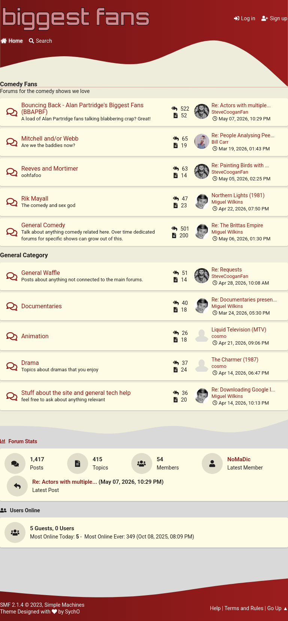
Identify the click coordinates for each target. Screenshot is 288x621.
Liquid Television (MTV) (239, 330)
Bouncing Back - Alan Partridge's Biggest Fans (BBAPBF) (82, 109)
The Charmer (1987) (235, 360)
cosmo (219, 336)
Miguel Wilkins (227, 202)
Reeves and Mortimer (49, 168)
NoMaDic (238, 459)
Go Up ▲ (277, 608)
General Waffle (40, 272)
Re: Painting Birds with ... (240, 165)
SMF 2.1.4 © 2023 (21, 605)
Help (215, 608)
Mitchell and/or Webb (50, 138)
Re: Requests (227, 270)
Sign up (274, 18)
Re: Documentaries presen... (244, 300)
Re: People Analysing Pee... (243, 135)
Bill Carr (220, 142)
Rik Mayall (34, 198)
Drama (30, 362)
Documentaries (41, 306)
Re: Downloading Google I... (243, 390)
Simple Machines (64, 605)
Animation (35, 336)
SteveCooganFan (230, 112)
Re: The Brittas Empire (237, 225)
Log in (244, 18)
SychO (72, 612)
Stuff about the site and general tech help (76, 392)
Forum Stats (18, 441)
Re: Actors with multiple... (241, 105)
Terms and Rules (243, 608)
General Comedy (43, 225)
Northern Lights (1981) (238, 195)
